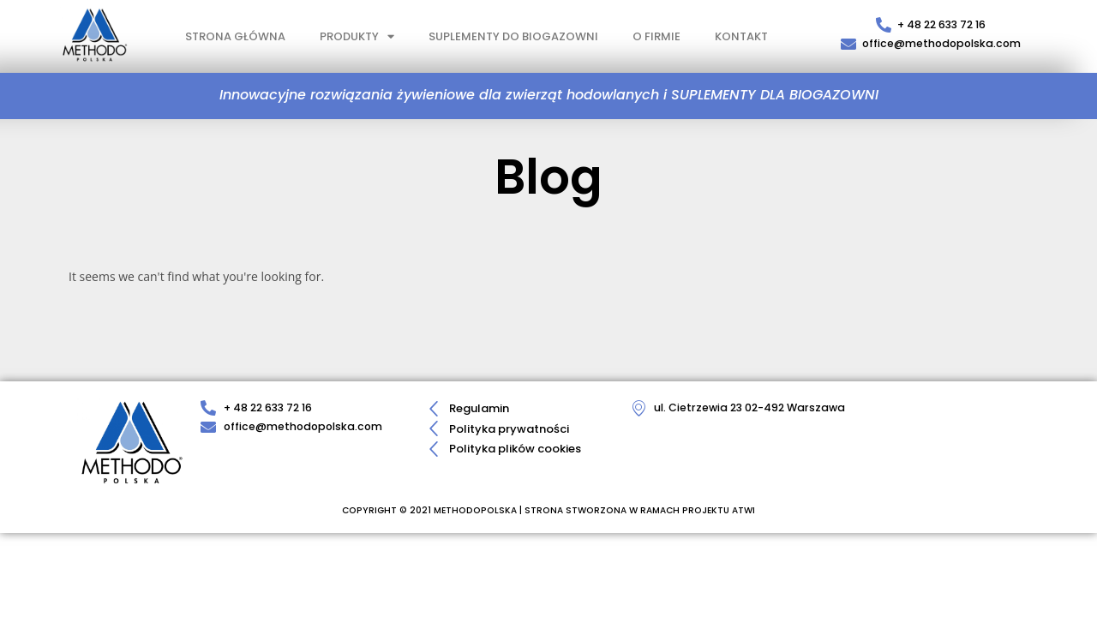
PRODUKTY (357, 36)
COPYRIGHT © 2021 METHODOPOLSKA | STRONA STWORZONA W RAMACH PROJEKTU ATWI (548, 510)
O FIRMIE (656, 36)
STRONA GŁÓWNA (235, 36)
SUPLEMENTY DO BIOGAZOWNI (513, 36)
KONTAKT (741, 36)
